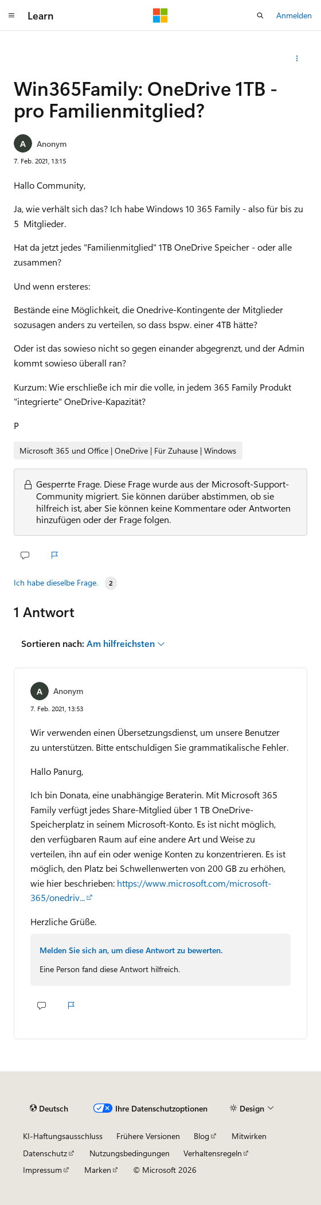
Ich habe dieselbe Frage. (56, 582)
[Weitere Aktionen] (297, 58)
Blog (201, 1135)
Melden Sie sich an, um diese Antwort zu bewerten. (131, 950)
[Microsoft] (160, 15)
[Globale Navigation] (11, 15)
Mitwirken (249, 1135)
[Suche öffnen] (260, 15)
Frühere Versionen (148, 1135)
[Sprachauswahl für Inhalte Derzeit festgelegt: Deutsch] (49, 1108)
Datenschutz (45, 1153)
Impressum (42, 1169)
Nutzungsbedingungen (129, 1153)
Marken (97, 1169)
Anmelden (294, 15)
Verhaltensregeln (212, 1153)
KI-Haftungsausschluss (63, 1135)
